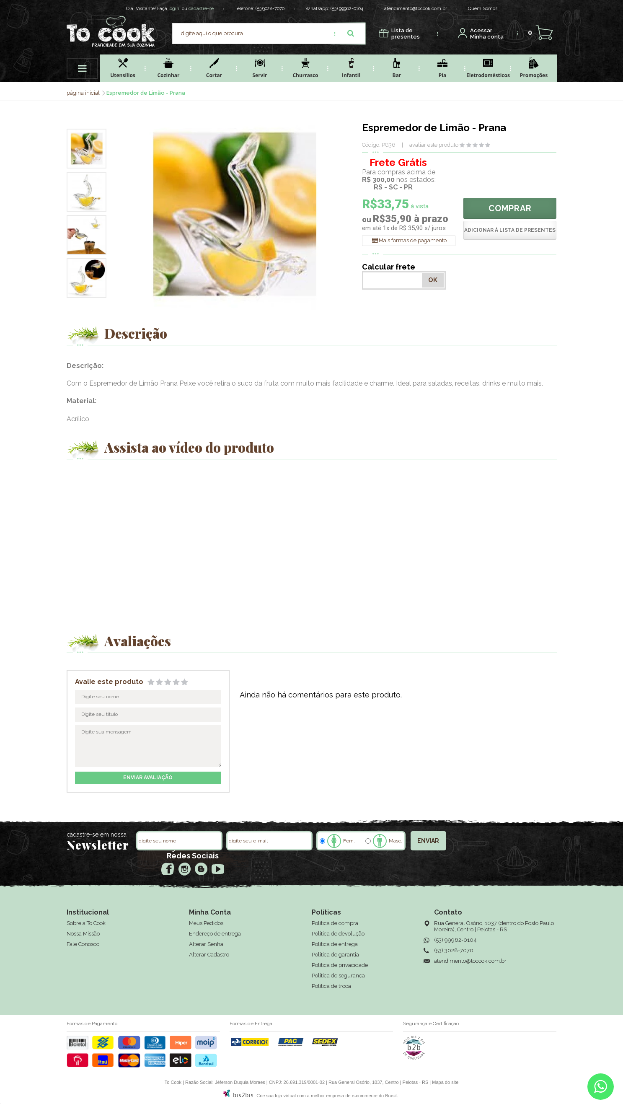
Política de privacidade (340, 965)
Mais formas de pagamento (413, 240)
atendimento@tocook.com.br (415, 8)
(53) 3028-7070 (453, 950)
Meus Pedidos (206, 923)
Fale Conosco (83, 944)
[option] (86, 148)
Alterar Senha (206, 944)
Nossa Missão (83, 933)
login (173, 8)
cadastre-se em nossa (97, 834)
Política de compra (335, 923)
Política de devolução (338, 933)
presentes (405, 34)
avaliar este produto (433, 145)
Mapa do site (445, 1082)
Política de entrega (335, 944)
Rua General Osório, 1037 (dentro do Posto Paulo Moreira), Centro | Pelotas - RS (494, 926)
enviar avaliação (148, 777)
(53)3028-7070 (270, 8)
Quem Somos (482, 8)
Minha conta (487, 34)
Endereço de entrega (215, 933)
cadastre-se (201, 8)
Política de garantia (335, 954)
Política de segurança (338, 975)
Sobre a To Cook (86, 923)
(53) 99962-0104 (347, 8)
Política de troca (331, 986)
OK (432, 280)
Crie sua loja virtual (276, 1095)
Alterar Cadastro (209, 954)
